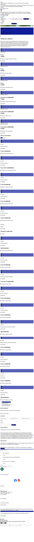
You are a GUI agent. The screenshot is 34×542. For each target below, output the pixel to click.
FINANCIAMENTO (6, 405)
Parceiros (32, 5)
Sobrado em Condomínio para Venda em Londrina (23, 435)
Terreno (20, 3)
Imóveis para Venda (7, 12)
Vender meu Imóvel (9, 5)
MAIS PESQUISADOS (6, 404)
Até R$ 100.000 (3, 509)
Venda (4, 137)
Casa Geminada (25, 3)
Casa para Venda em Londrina (25, 433)
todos (1, 137)
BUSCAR (26, 18)
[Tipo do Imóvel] (5, 19)
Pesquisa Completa (16, 5)
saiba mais (2, 448)
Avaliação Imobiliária (18, 6)
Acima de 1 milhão (14, 510)
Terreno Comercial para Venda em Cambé (23, 438)
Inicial (1, 12)
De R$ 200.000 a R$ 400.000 (25, 509)
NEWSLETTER (5, 403)
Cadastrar (13, 424)
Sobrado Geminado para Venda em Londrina (24, 437)
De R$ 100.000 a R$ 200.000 (13, 509)
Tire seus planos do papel (5, 447)
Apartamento (10, 3)
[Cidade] (15, 19)
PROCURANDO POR (6, 402)
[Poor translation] (5, 523)
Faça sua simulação (27, 447)
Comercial (17, 3)
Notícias (28, 5)
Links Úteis (2, 6)
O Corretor (2, 5)
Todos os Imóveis (3, 3)
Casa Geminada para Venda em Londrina (8, 432)
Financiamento (23, 5)
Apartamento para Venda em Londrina (11, 433)
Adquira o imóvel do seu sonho (17, 447)
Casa (14, 3)
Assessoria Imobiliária (9, 6)
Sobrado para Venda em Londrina (20, 436)
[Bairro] (21, 19)
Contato (2, 7)
